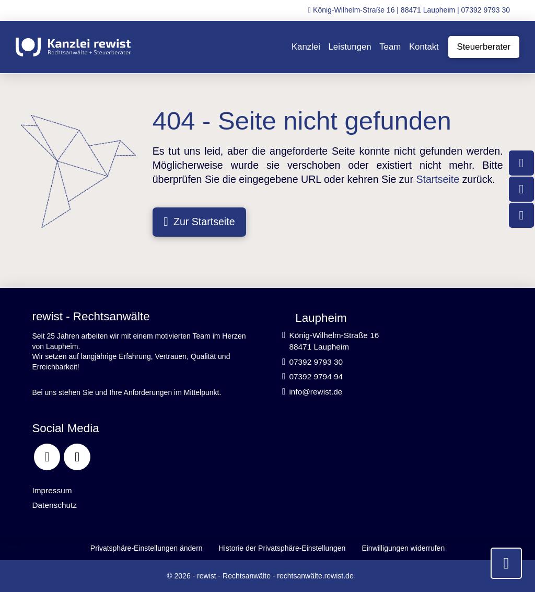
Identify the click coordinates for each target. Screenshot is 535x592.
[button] (146, 548)
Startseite (437, 179)
